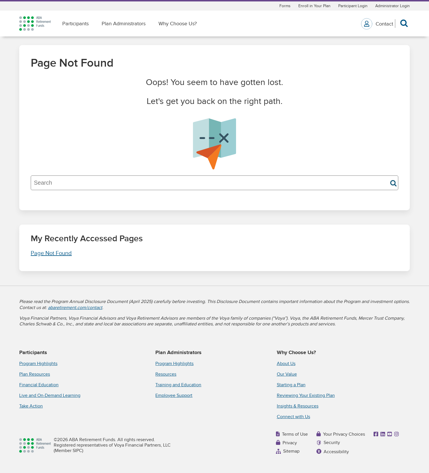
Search (393, 183)
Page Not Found (51, 253)
